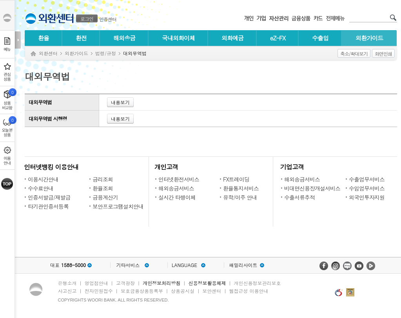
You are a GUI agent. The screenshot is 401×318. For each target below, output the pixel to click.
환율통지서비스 (241, 188)
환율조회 (103, 188)
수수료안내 (40, 188)
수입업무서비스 (367, 188)
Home (33, 54)
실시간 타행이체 (177, 197)
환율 (43, 38)
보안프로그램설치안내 (118, 206)
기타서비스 (128, 265)
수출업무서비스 (367, 179)
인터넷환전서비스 (178, 179)
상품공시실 (182, 290)
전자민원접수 (99, 290)
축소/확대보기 (354, 53)
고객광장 (125, 283)
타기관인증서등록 (48, 206)
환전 (81, 38)
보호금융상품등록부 (142, 290)
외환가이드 (369, 38)
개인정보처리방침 (161, 283)
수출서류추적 (299, 197)
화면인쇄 (383, 53)
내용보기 (120, 102)
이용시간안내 (43, 179)
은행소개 (67, 283)
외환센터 (48, 53)
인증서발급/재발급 (49, 197)
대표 (68, 265)
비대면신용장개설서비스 (312, 188)
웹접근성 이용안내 (249, 290)
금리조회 (103, 179)
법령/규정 (105, 53)
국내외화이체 (178, 38)
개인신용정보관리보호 (257, 283)
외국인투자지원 (367, 197)
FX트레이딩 (236, 179)
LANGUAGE (184, 265)
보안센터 (211, 290)
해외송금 (124, 38)
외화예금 (232, 38)
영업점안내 (96, 283)
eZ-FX (277, 38)
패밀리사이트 (243, 265)
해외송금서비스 (176, 188)
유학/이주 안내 (240, 197)
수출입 (320, 38)
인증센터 (107, 19)
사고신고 (67, 290)
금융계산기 (105, 197)
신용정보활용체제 (207, 283)
